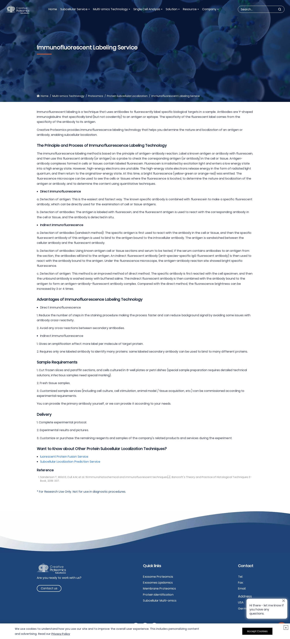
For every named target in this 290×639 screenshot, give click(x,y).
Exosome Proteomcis (158, 577)
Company (209, 9)
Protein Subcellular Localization (127, 96)
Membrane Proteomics (159, 588)
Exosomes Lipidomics (158, 582)
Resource (190, 9)
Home (52, 9)
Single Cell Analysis (146, 9)
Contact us (49, 588)
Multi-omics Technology (110, 9)
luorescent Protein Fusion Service (64, 456)
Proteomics (95, 96)
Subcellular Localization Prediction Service (70, 461)
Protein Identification (158, 594)
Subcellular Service (73, 9)
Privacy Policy (60, 634)
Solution (171, 9)
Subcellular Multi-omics (159, 600)
